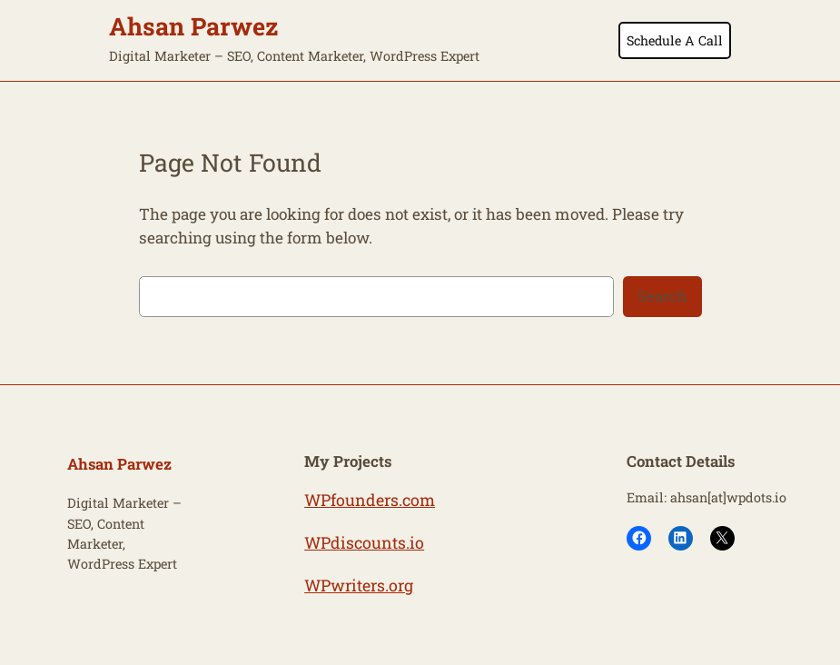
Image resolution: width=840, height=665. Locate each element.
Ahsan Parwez (194, 26)
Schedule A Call (675, 40)
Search (662, 295)
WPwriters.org (358, 585)
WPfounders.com (369, 500)
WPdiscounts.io (364, 542)
